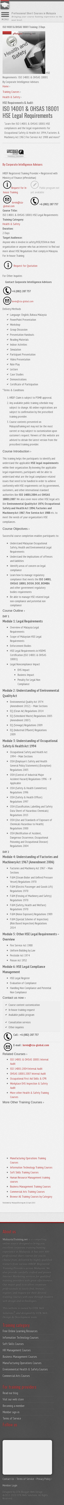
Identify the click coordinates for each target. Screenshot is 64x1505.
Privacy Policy (43, 1478)
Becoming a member (14, 1406)
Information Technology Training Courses (31, 1167)
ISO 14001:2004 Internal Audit (26, 1069)
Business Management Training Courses (30, 1186)
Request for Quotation (25, 266)
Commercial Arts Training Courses (27, 1192)
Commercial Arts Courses (16, 1376)
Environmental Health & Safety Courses (25, 1369)
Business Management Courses (20, 1357)
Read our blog (10, 1393)
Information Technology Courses (21, 1337)
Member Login (10, 1485)
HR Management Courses (17, 1350)
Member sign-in (11, 1412)
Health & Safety (11, 224)
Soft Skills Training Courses (24, 1172)
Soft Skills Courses (13, 1344)
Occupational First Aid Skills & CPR (28, 1078)
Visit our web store (13, 1399)
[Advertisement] (31, 1129)
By (22, 164)
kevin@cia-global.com (22, 301)
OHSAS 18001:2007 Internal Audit (28, 1073)
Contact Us (8, 1478)
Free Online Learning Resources (20, 1331)
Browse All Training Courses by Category (31, 1196)
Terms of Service (12, 1418)
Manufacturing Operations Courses (22, 1363)
